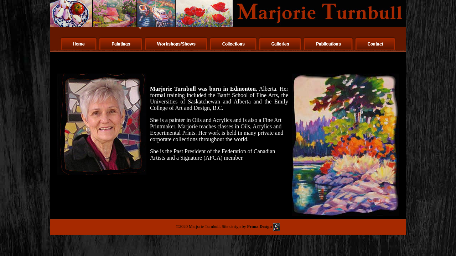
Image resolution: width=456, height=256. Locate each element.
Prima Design (263, 226)
